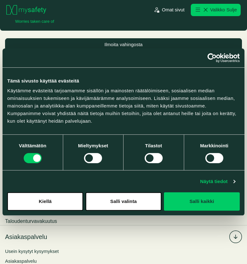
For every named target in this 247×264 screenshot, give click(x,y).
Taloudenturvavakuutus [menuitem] (31, 221)
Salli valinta (123, 201)
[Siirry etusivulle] (26, 10)
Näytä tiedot (214, 181)
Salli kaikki (202, 201)
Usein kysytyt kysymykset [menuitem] (32, 251)
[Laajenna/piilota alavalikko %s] (235, 237)
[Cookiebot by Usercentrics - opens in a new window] (212, 58)
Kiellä (45, 201)
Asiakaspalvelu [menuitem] (26, 237)
